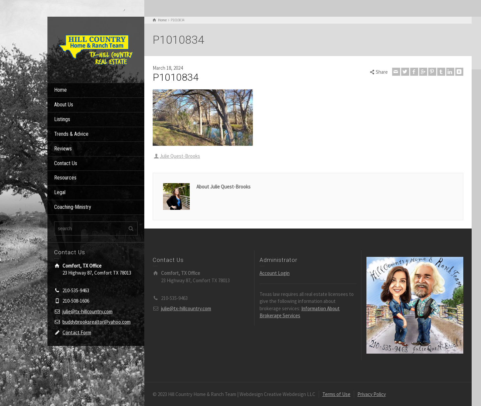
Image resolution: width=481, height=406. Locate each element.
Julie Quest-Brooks (180, 156)
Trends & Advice (71, 134)
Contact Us (65, 163)
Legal (59, 192)
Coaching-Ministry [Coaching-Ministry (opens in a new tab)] (72, 207)
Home (60, 90)
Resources (65, 177)
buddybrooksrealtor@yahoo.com (96, 322)
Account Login (275, 273)
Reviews (63, 148)
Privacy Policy (371, 394)
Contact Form (76, 332)
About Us (63, 104)
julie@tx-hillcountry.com (87, 311)
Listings (62, 119)
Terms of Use (336, 394)
